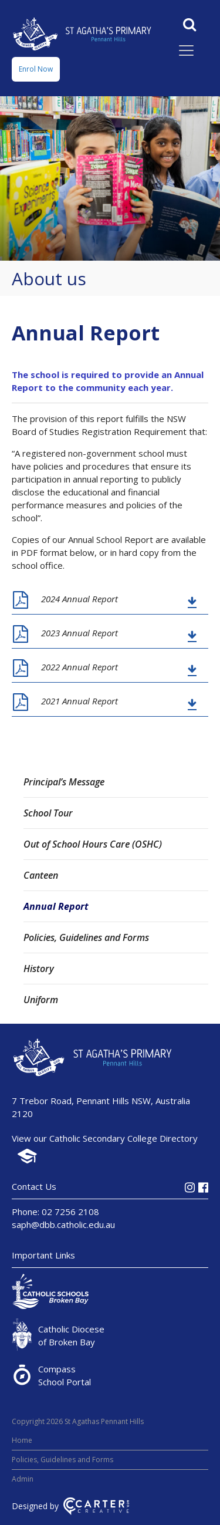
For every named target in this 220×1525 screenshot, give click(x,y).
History (38, 968)
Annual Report (56, 906)
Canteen (40, 875)
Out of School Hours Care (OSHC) (92, 844)
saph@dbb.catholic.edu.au (63, 1224)
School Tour (48, 813)
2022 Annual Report (79, 667)
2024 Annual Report (79, 599)
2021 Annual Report (79, 701)
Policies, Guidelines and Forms (86, 937)
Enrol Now (36, 69)
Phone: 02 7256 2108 (55, 1211)
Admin (22, 1479)
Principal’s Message (63, 781)
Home (22, 1440)
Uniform (40, 999)
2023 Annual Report (79, 633)
